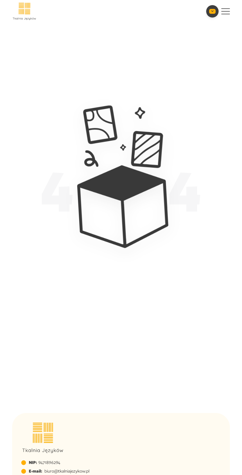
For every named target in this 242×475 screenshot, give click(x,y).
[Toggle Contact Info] (212, 11)
